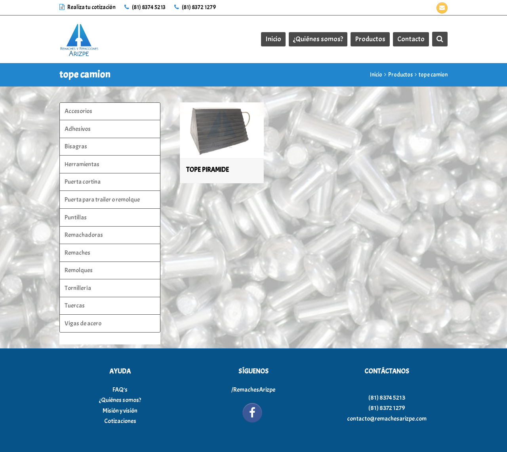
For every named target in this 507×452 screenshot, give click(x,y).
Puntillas (76, 217)
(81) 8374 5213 (145, 7)
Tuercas (75, 306)
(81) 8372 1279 (195, 7)
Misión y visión (120, 411)
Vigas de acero (83, 323)
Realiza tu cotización (87, 7)
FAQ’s (120, 390)
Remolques (79, 270)
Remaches (77, 253)
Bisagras (76, 146)
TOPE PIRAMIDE (207, 169)
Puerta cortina (83, 182)
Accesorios (78, 111)
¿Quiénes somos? (120, 400)
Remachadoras (84, 235)
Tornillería (78, 288)
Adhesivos (78, 129)
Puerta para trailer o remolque (102, 200)
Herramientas (82, 164)
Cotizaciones (120, 421)
